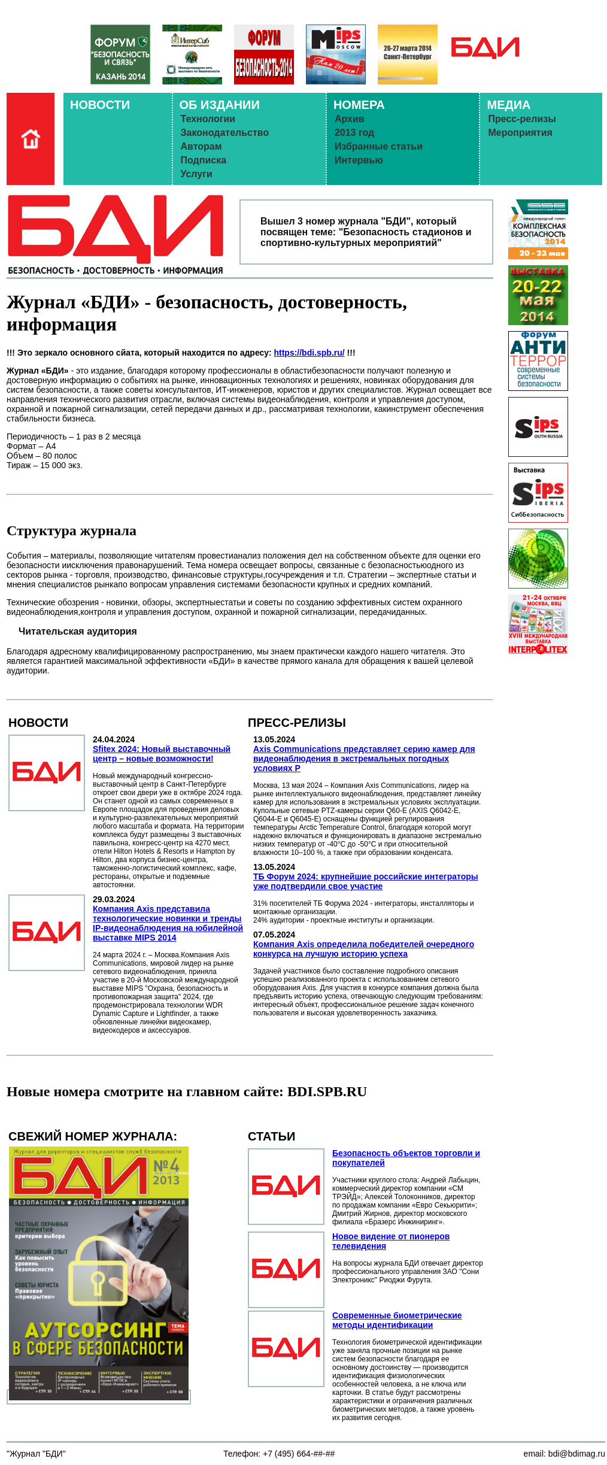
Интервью (359, 160)
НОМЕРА (359, 104)
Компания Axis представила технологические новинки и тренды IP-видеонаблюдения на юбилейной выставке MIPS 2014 (168, 923)
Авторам (201, 146)
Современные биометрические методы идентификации (397, 1320)
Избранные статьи (379, 146)
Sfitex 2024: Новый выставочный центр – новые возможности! (161, 753)
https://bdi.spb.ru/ (309, 352)
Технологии (208, 119)
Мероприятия (520, 133)
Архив (350, 119)
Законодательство (225, 133)
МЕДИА (508, 104)
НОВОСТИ (100, 104)
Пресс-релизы (522, 119)
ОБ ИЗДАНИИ (220, 104)
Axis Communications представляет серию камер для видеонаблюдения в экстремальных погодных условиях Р (364, 758)
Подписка (204, 160)
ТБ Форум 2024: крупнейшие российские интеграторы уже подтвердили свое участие (365, 881)
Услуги (197, 174)
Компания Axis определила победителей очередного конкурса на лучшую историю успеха (363, 949)
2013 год (354, 133)
